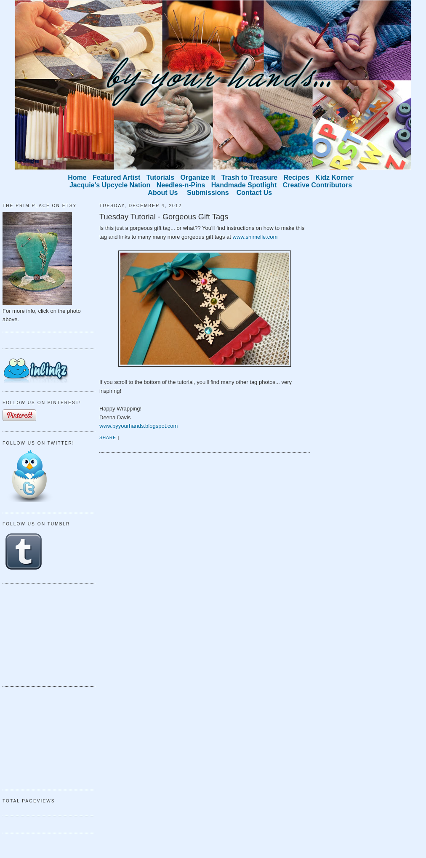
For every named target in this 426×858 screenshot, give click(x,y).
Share (107, 437)
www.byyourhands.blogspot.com (138, 426)
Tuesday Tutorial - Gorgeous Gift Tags (163, 217)
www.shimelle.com (255, 237)
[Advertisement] (45, 634)
